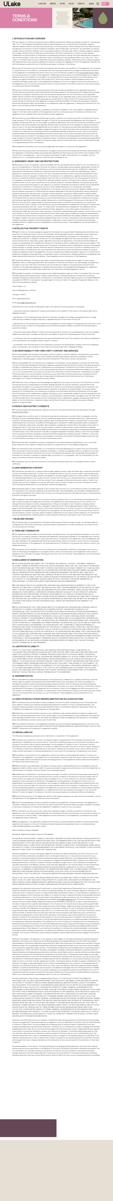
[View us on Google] (99, 1182)
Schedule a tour (91, 1138)
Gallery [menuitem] (71, 4)
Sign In (91, 3)
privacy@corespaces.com (26, 303)
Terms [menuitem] (69, 1153)
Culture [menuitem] (62, 4)
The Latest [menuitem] (33, 1153)
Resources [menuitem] (15, 1153)
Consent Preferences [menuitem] (49, 1157)
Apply (104, 4)
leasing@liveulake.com (50, 1170)
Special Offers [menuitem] (49, 1147)
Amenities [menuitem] (53, 4)
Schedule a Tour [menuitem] (50, 1150)
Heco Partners (82, 1194)
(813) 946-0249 (47, 1169)
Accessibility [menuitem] (49, 1153)
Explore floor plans (38, 1138)
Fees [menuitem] (14, 1156)
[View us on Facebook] (93, 1182)
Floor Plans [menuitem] (42, 4)
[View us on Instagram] (88, 1182)
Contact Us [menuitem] (81, 4)
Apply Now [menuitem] (70, 1147)
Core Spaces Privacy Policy (89, 73)
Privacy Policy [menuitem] (71, 1150)
